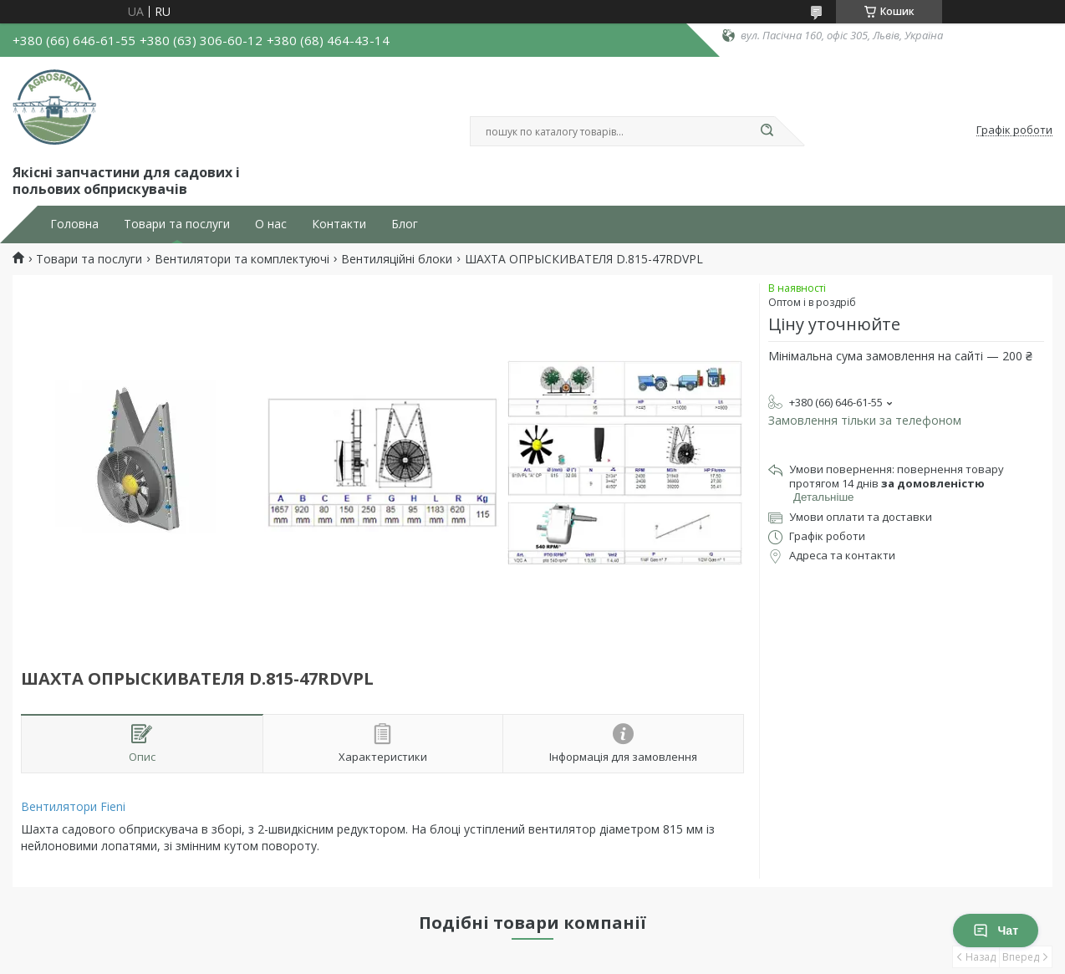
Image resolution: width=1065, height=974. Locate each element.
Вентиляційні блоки (396, 259)
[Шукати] (766, 131)
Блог (404, 224)
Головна (74, 224)
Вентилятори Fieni (73, 806)
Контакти (339, 224)
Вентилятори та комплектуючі (242, 259)
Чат (995, 930)
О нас (271, 224)
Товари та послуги (177, 224)
